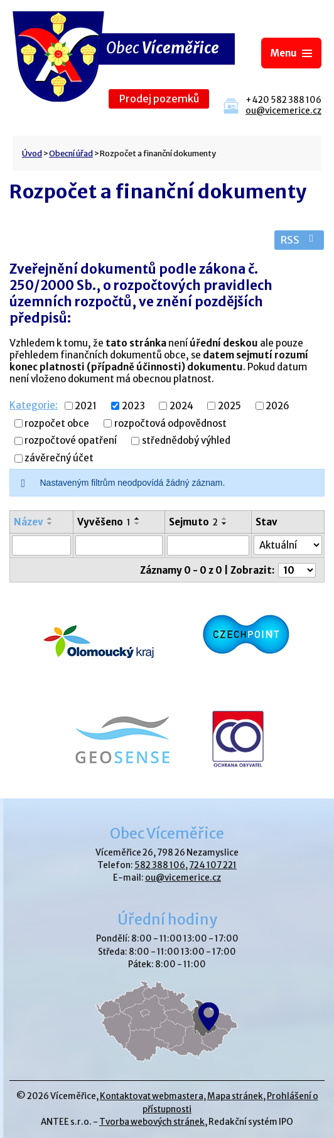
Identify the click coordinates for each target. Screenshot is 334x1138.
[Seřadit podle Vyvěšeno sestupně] (137, 523)
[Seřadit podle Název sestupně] (50, 523)
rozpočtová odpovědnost (170, 423)
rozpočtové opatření (70, 441)
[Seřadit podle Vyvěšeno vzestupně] (137, 518)
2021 (86, 406)
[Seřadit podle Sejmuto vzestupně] (225, 518)
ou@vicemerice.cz (283, 110)
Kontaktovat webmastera (151, 1096)
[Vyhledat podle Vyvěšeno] (119, 545)
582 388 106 (159, 865)
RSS (299, 240)
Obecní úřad (71, 153)
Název (28, 522)
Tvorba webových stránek (152, 1122)
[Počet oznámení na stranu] (297, 570)
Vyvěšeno (104, 522)
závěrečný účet (59, 458)
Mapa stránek (235, 1096)
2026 (277, 406)
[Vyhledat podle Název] (41, 545)
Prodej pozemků (159, 98)
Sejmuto (193, 522)
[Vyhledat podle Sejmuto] (208, 545)
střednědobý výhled (186, 441)
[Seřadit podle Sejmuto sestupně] (225, 523)
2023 (133, 406)
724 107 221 (213, 865)
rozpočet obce (56, 423)
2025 (229, 406)
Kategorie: (33, 405)
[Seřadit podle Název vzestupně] (50, 518)
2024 (181, 406)
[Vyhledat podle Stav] (288, 545)
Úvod (32, 153)
